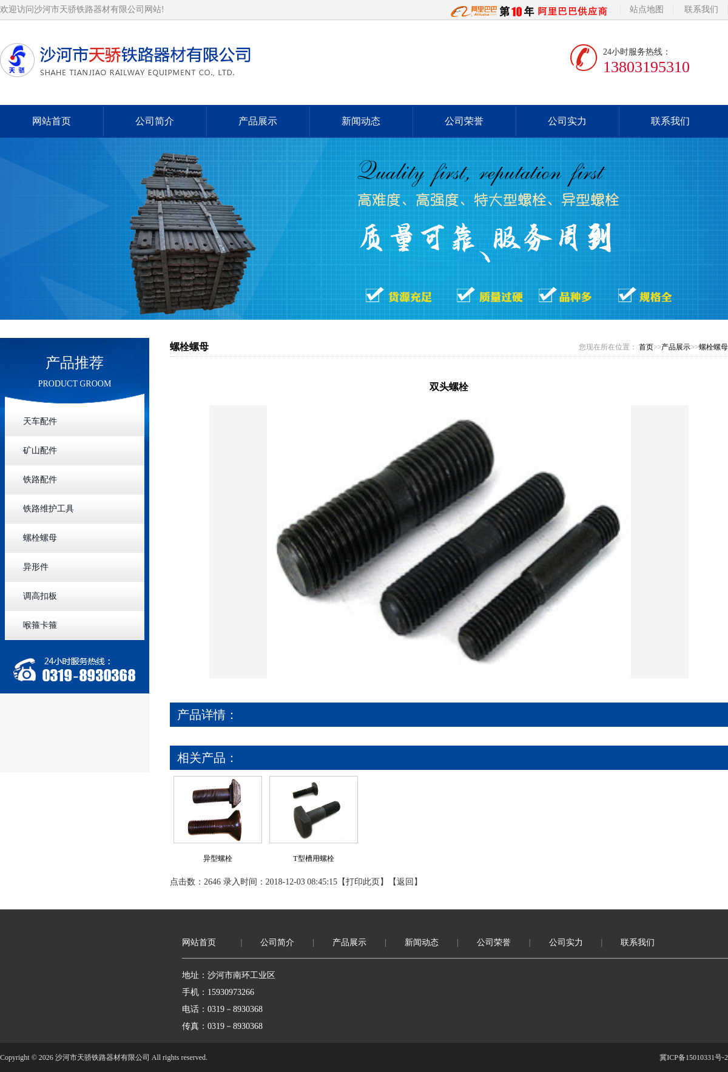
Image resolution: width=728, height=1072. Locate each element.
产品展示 (257, 121)
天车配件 (40, 421)
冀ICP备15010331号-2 (693, 1057)
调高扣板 (40, 596)
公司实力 (567, 121)
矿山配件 (40, 450)
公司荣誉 (464, 121)
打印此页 (363, 881)
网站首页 (51, 121)
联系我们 (701, 9)
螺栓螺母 (40, 537)
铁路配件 (40, 479)
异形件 (36, 566)
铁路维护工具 (48, 508)
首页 (646, 347)
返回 (405, 881)
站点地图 (647, 9)
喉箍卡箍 (40, 625)
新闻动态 (361, 121)
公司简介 (154, 121)
